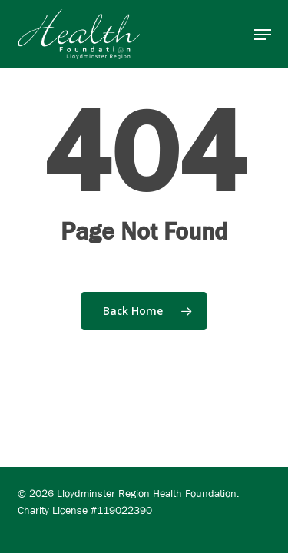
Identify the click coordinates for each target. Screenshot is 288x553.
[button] (262, 34)
